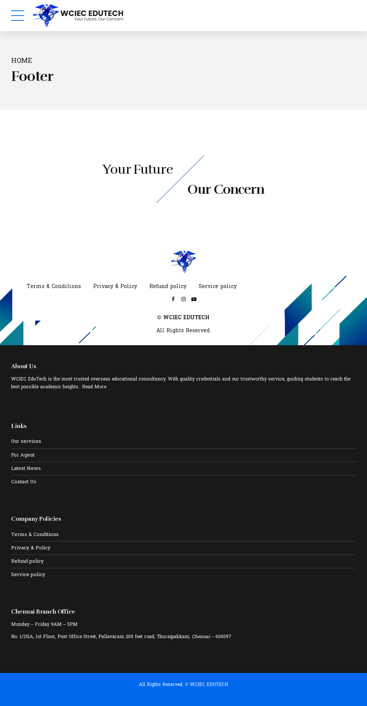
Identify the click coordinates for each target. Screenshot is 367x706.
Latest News (26, 469)
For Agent (23, 455)
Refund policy (167, 287)
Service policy (218, 287)
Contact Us (23, 482)
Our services (26, 442)
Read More (94, 387)
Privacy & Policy (115, 287)
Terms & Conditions (54, 287)
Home (21, 61)
